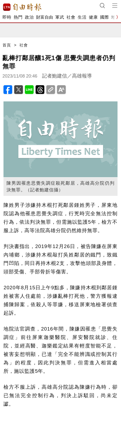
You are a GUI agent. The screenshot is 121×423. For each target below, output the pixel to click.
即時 (6, 17)
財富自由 (44, 17)
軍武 (59, 17)
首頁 (6, 45)
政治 (29, 17)
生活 (82, 17)
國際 (104, 17)
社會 (70, 17)
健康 (93, 17)
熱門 (18, 17)
